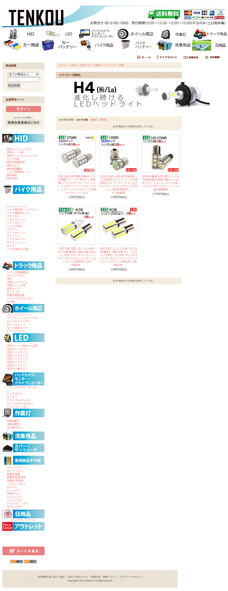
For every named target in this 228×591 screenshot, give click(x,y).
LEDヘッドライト (17, 282)
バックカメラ (15, 393)
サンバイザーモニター (20, 403)
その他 (11, 301)
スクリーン (13, 235)
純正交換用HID (16, 162)
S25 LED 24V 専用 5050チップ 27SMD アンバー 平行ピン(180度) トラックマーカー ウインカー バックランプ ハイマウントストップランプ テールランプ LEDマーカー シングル (76, 184)
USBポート (13, 493)
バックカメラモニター (20, 298)
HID (9, 278)
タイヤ (11, 245)
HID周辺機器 (14, 168)
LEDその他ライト (17, 368)
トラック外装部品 (17, 272)
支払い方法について (78, 577)
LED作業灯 (13, 424)
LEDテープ (13, 288)
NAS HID (12, 178)
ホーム (63, 65)
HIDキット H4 (15, 152)
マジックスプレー (17, 314)
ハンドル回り (15, 226)
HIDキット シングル (19, 149)
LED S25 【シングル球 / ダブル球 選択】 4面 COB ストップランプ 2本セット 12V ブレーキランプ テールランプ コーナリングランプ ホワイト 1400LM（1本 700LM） (118, 256)
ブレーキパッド (16, 232)
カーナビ (12, 487)
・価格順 (92, 119)
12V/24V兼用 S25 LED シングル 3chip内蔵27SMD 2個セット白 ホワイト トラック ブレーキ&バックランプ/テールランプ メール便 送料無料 (160, 183)
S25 (121, 65)
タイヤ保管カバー (17, 327)
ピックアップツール (23, 520)
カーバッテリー (16, 467)
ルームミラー (15, 497)
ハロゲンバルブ (16, 484)
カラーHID (13, 159)
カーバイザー (15, 506)
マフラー (12, 229)
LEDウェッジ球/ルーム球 (22, 345)
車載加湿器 (13, 474)
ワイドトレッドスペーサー (23, 318)
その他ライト (15, 427)
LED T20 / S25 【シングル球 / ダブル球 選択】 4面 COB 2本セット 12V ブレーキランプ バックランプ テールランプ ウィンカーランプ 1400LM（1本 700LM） (76, 256)
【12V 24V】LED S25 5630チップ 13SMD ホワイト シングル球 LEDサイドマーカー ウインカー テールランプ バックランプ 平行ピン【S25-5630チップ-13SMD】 (118, 184)
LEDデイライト (16, 365)
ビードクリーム (16, 331)
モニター (12, 397)
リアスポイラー (16, 239)
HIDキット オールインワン (23, 155)
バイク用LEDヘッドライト (23, 209)
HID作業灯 (13, 421)
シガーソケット (16, 219)
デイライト (13, 292)
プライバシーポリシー (131, 577)
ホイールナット (16, 324)
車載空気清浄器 (16, 477)
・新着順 (102, 119)
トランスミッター (17, 406)
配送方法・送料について (104, 577)
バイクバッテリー (17, 206)
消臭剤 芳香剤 (15, 480)
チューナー (13, 490)
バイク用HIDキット (18, 172)
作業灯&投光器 (16, 295)
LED (73, 65)
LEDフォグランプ (17, 355)
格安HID (12, 175)
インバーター (15, 500)
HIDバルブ (13, 165)
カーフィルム (15, 470)
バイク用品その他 (17, 249)
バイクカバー (15, 222)
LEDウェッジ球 (16, 285)
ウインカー (13, 216)
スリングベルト (16, 275)
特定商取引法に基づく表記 (51, 577)
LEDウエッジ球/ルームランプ (97, 65)
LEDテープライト (17, 362)
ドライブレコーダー (19, 400)
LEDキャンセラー (17, 349)
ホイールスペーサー (19, 321)
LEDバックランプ (17, 358)
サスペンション (16, 242)
